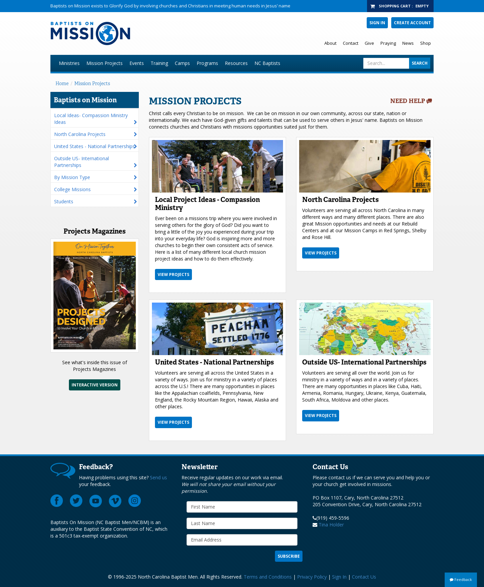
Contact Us (364, 577)
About (330, 43)
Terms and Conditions (268, 577)
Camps (182, 63)
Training (159, 63)
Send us (158, 477)
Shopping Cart (395, 5)
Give (369, 43)
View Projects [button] (173, 274)
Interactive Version (95, 385)
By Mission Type (72, 177)
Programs (207, 63)
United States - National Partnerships (94, 146)
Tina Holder (331, 524)
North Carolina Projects (80, 134)
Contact (350, 43)
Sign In (377, 23)
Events (136, 63)
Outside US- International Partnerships (81, 161)
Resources (236, 63)
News (408, 43)
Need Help (407, 101)
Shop (425, 43)
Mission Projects (104, 63)
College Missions (72, 189)
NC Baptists (267, 63)
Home (62, 83)
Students (63, 201)
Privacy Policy (312, 577)
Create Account (412, 23)
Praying (388, 43)
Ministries (69, 63)
